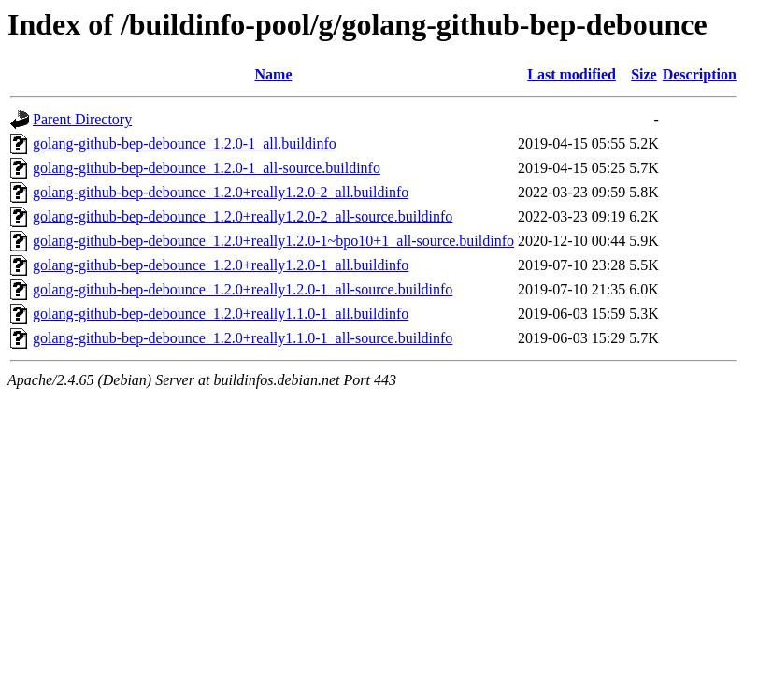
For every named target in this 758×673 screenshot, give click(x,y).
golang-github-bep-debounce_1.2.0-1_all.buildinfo (184, 143)
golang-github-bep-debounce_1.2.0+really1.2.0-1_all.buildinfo (220, 265)
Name (274, 74)
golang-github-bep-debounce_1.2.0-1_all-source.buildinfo (206, 168)
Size (644, 74)
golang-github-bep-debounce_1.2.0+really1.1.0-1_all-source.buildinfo (242, 338)
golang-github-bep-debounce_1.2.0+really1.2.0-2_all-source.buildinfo (242, 216)
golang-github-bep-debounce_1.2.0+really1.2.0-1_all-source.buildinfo (242, 289)
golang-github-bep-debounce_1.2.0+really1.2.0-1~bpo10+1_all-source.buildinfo (273, 241)
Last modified (571, 74)
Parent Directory (82, 119)
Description (700, 74)
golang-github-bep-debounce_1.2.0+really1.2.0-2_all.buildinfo (220, 192)
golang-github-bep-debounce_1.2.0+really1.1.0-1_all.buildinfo (220, 314)
